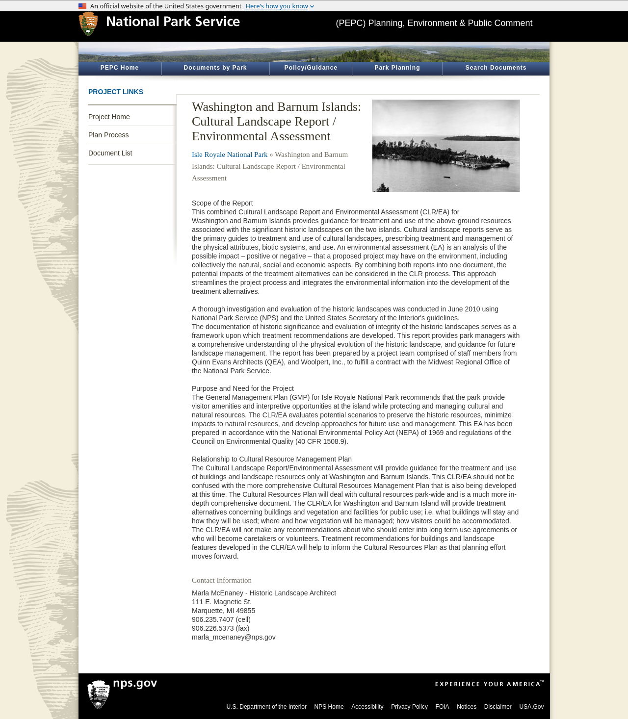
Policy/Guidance (311, 67)
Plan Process (108, 135)
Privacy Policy (409, 706)
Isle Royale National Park (230, 154)
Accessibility (367, 706)
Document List (110, 153)
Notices (466, 706)
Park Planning (397, 67)
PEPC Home (120, 67)
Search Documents (496, 67)
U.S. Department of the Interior (267, 706)
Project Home (109, 117)
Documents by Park (215, 67)
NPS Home (329, 706)
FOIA (442, 706)
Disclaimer (498, 706)
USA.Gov (531, 706)
